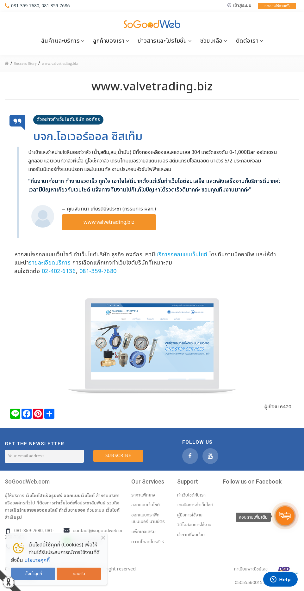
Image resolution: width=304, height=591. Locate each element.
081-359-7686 (55, 6)
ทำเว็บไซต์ (63, 502)
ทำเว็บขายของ (72, 510)
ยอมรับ (79, 573)
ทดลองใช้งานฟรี (276, 6)
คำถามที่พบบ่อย (191, 535)
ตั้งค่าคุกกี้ (33, 573)
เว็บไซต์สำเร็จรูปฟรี (44, 495)
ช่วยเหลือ (211, 40)
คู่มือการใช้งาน (189, 515)
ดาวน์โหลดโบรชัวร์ (147, 542)
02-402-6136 (59, 271)
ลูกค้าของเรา (109, 40)
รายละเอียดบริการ (50, 263)
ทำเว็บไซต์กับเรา (191, 495)
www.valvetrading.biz (109, 222)
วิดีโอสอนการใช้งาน (194, 524)
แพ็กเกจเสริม (143, 531)
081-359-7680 (25, 6)
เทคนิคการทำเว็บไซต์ (195, 505)
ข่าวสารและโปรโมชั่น (162, 40)
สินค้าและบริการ (60, 40)
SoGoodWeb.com (27, 481)
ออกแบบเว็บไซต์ (79, 495)
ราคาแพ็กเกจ (143, 495)
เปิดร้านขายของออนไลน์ (35, 510)
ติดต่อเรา (247, 40)
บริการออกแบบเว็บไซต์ (181, 254)
